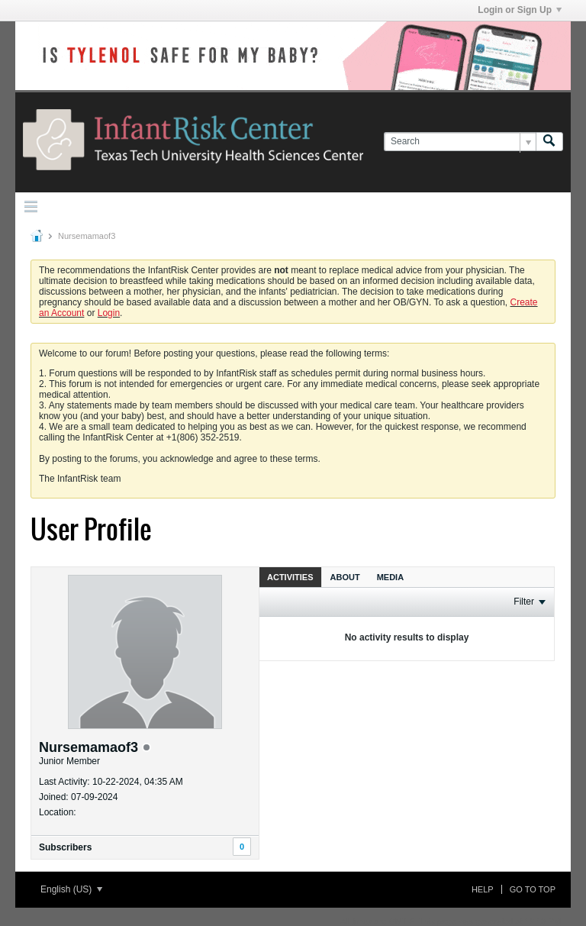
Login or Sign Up (520, 10)
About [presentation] (345, 577)
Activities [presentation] (290, 577)
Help (483, 889)
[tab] (290, 576)
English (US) (71, 889)
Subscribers (65, 847)
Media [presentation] (390, 577)
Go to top (532, 889)
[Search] (460, 141)
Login (109, 313)
